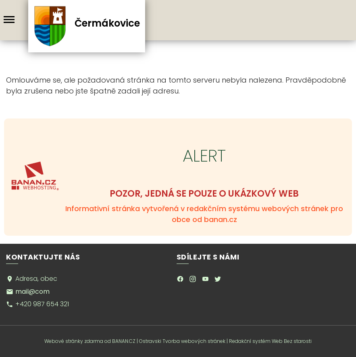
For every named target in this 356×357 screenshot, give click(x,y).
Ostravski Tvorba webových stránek (182, 341)
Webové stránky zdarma (73, 341)
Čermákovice (107, 23)
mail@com (32, 291)
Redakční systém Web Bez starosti (270, 341)
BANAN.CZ (123, 341)
